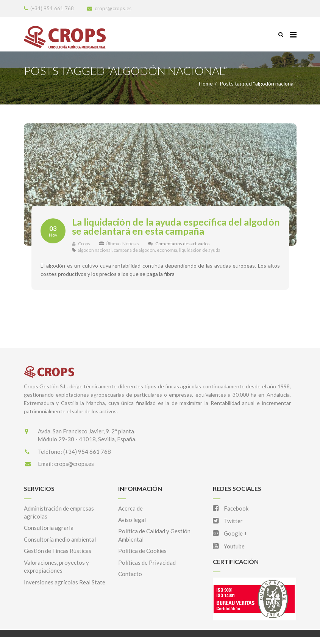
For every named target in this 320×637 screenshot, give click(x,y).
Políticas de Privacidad (147, 562)
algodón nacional (95, 250)
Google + (230, 533)
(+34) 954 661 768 (87, 451)
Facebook (230, 508)
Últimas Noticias (122, 243)
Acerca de (130, 508)
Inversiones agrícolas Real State (64, 582)
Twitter (228, 520)
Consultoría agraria (48, 527)
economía (167, 250)
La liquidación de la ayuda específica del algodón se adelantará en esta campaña (176, 226)
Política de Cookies (142, 550)
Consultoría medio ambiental (60, 539)
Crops (81, 243)
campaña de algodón (134, 250)
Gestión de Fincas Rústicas (57, 550)
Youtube (229, 546)
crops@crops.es (74, 463)
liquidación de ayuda (199, 250)
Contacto (130, 573)
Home (206, 83)
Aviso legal (132, 519)
